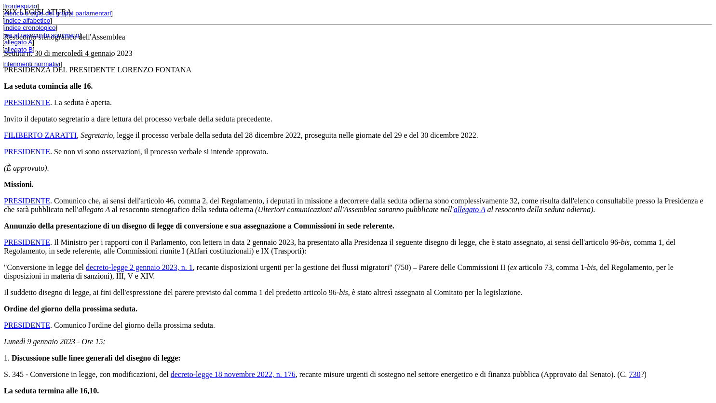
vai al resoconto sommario (42, 35)
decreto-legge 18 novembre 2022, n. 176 (233, 374)
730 (634, 374)
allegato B (18, 49)
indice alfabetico (27, 20)
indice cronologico (30, 27)
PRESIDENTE (27, 102)
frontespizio (20, 6)
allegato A (18, 42)
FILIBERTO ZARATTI (40, 135)
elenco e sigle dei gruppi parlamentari (57, 13)
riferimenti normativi (32, 63)
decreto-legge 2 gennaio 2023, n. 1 (139, 267)
